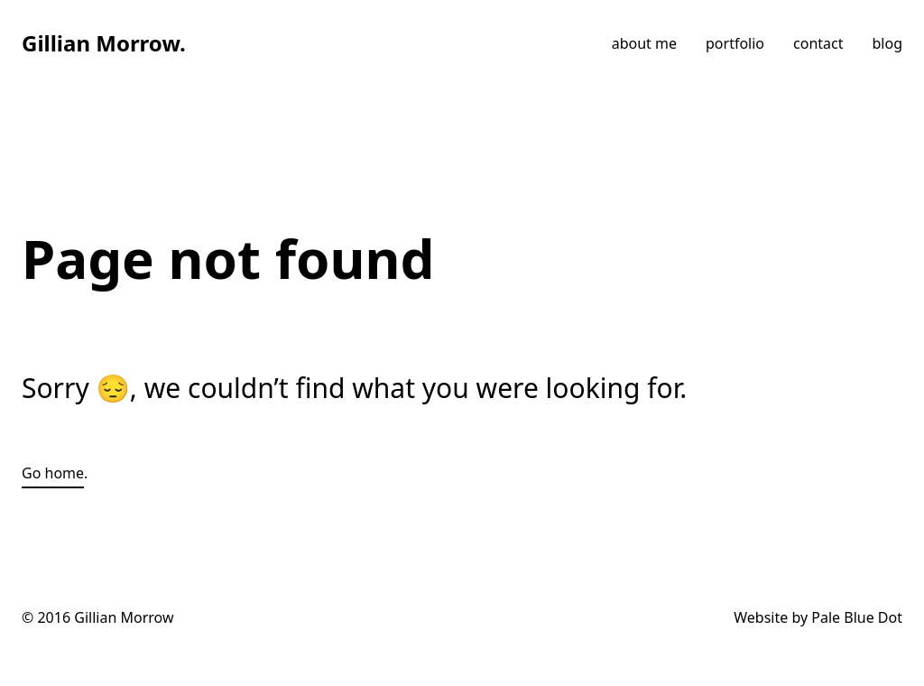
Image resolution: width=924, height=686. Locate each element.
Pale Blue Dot (856, 617)
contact (818, 43)
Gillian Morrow (123, 617)
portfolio (735, 43)
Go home (53, 473)
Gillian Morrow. (104, 43)
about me (644, 43)
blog (888, 43)
